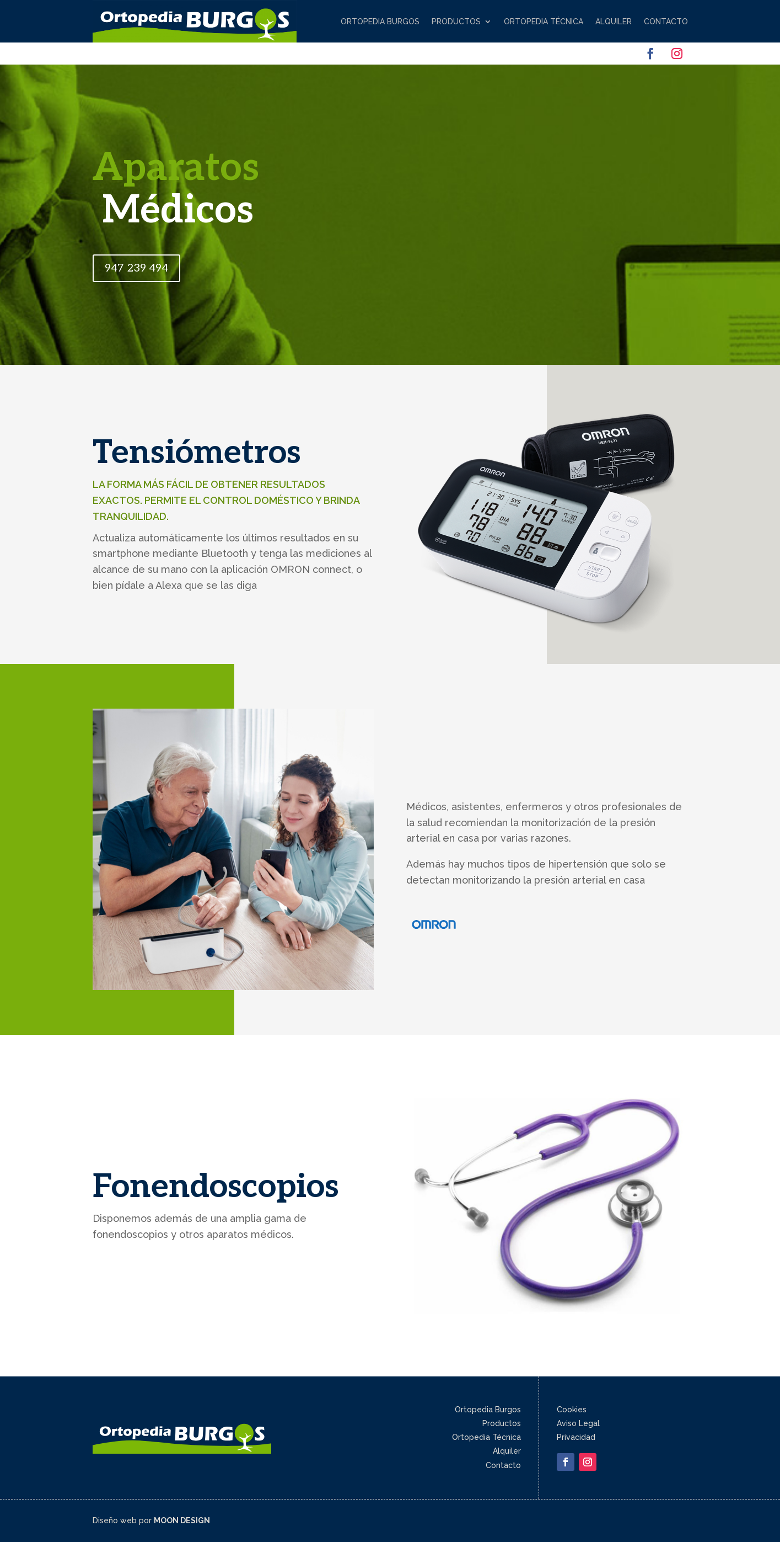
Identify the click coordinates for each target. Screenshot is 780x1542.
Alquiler (613, 21)
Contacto (666, 21)
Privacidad (576, 1437)
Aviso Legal (578, 1423)
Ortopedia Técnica (543, 21)
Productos (456, 21)
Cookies (572, 1409)
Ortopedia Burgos (380, 21)
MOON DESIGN (182, 1520)
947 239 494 (136, 268)
